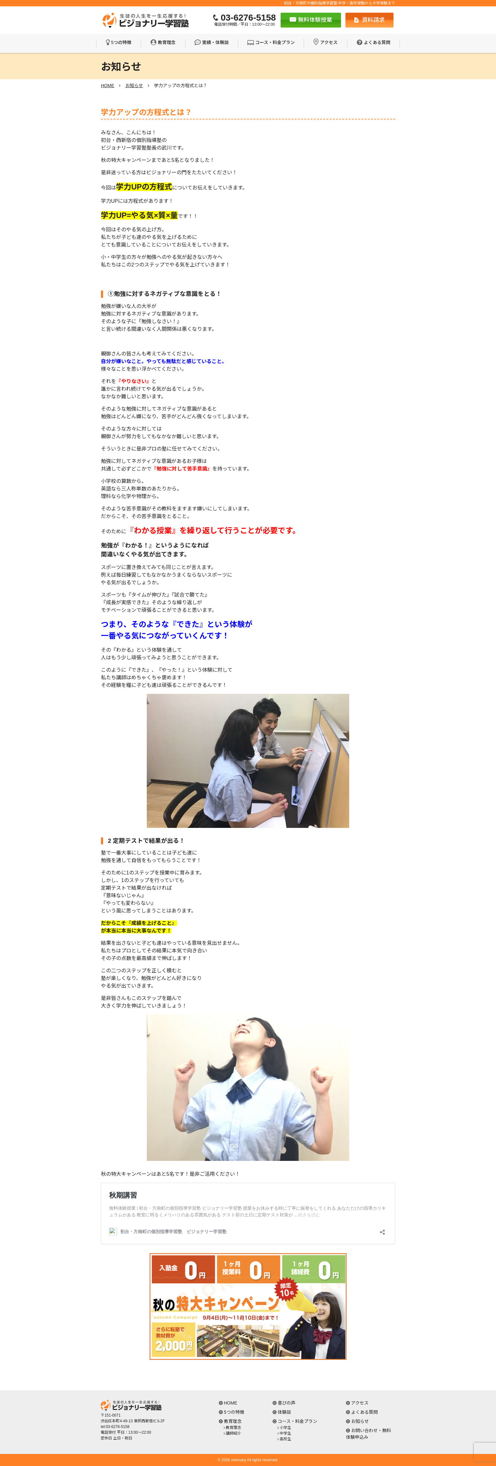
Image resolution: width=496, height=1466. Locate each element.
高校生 (285, 1439)
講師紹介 (233, 1433)
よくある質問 (377, 42)
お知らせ (360, 1421)
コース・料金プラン (275, 42)
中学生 (285, 1433)
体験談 (284, 1412)
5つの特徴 (121, 42)
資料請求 (369, 20)
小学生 (285, 1427)
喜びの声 (286, 1402)
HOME (230, 1402)
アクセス (329, 42)
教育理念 (167, 42)
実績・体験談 (215, 42)
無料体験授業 (310, 20)
